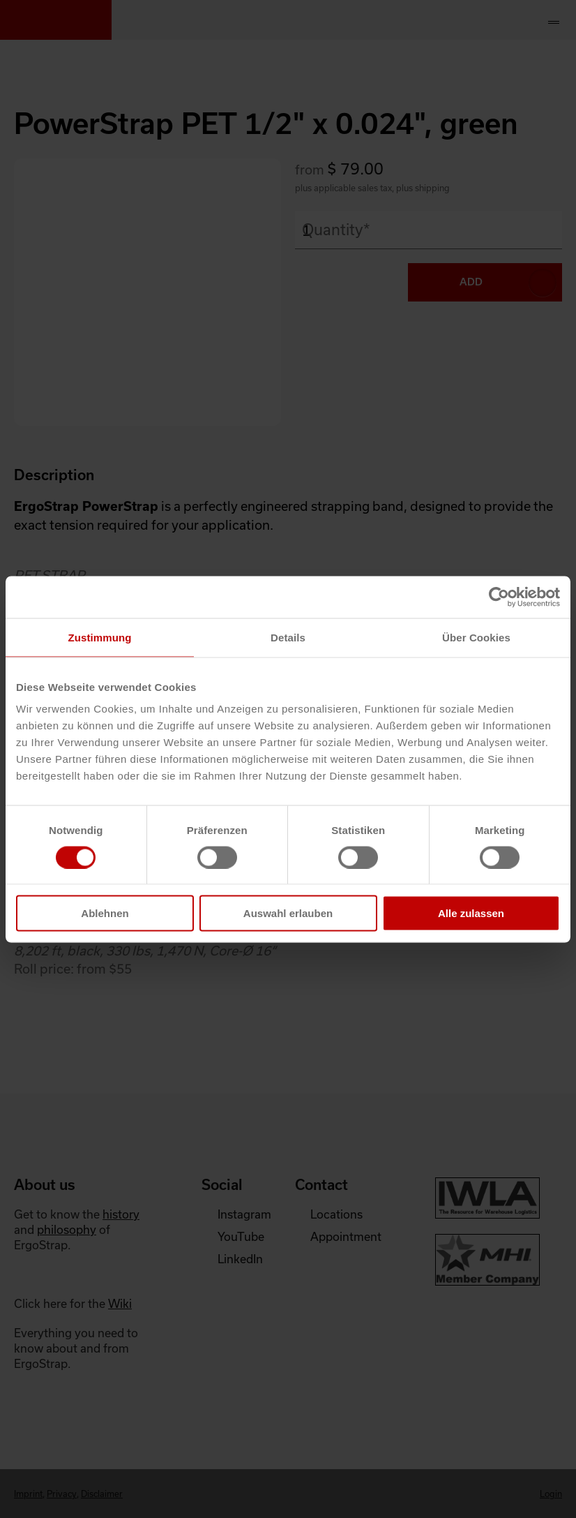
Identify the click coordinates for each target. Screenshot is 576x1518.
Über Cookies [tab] (476, 637)
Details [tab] (288, 637)
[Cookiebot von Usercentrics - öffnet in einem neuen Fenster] (499, 596)
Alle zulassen (471, 913)
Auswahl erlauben (288, 913)
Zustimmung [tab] (100, 637)
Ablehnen (104, 913)
